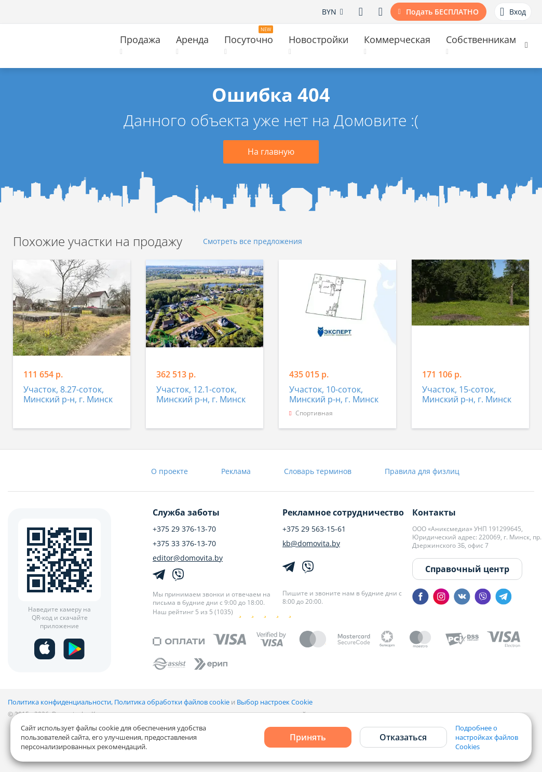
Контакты (434, 512)
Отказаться (403, 737)
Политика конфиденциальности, (61, 702)
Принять (308, 737)
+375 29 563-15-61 (314, 529)
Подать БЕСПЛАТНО (442, 12)
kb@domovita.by (311, 543)
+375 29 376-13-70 (184, 529)
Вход (513, 12)
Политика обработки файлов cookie (171, 702)
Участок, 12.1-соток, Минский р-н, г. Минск (201, 395)
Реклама (236, 471)
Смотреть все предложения (252, 241)
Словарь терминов (317, 471)
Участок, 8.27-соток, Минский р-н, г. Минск (68, 395)
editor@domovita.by (188, 558)
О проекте (169, 471)
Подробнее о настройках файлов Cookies (486, 737)
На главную (271, 151)
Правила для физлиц (422, 471)
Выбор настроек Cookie (275, 702)
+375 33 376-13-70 (184, 543)
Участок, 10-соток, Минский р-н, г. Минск (333, 395)
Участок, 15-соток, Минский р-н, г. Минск (466, 395)
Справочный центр (467, 569)
